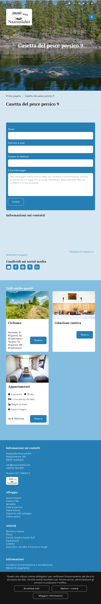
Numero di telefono (18, 157)
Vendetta (11, 504)
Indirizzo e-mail (16, 143)
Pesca (9, 534)
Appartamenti (13, 498)
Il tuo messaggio (17, 170)
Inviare (15, 202)
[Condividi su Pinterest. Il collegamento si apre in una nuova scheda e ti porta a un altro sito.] (23, 267)
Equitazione (12, 541)
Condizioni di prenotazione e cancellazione (29, 565)
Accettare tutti (32, 588)
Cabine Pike (12, 501)
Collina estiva (13, 516)
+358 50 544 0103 (15, 468)
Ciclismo (10, 544)
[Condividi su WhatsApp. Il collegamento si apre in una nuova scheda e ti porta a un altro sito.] (37, 267)
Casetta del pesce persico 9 (39, 96)
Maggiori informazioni (51, 596)
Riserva (38, 340)
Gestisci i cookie (69, 588)
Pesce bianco (13, 510)
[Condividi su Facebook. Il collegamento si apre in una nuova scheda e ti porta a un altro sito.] (16, 267)
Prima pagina (13, 96)
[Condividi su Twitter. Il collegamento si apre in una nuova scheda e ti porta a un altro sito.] (30, 267)
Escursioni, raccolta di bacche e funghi (26, 547)
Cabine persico (14, 507)
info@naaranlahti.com (18, 465)
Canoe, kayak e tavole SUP (20, 538)
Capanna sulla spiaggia (18, 513)
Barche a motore (15, 531)
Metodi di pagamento (17, 568)
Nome (11, 129)
